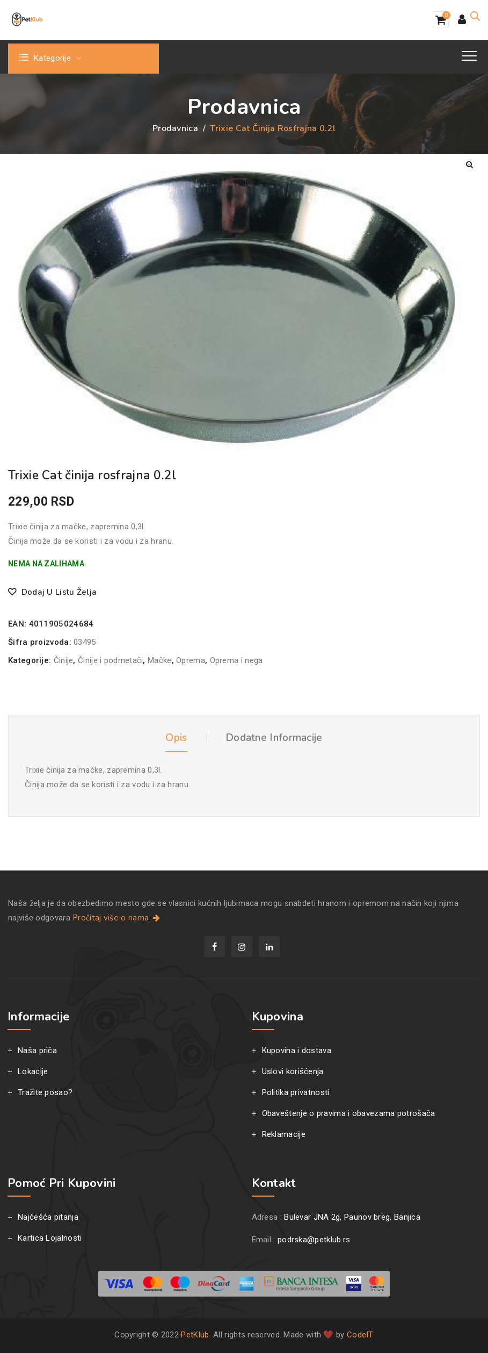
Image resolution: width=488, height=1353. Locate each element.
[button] (469, 164)
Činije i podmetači (110, 660)
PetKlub (195, 1335)
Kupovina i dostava (296, 1050)
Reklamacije (283, 1134)
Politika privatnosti (296, 1092)
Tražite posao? (45, 1092)
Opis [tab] (176, 737)
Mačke (160, 660)
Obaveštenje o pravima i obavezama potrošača (348, 1113)
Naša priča (37, 1050)
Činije (64, 660)
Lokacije (33, 1071)
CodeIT (360, 1335)
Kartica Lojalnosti (50, 1238)
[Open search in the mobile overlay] (475, 16)
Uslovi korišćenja (293, 1071)
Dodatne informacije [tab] (274, 737)
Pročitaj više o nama (117, 917)
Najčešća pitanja (48, 1217)
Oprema (190, 660)
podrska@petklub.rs (314, 1239)
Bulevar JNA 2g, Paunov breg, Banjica (352, 1217)
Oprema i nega (236, 660)
